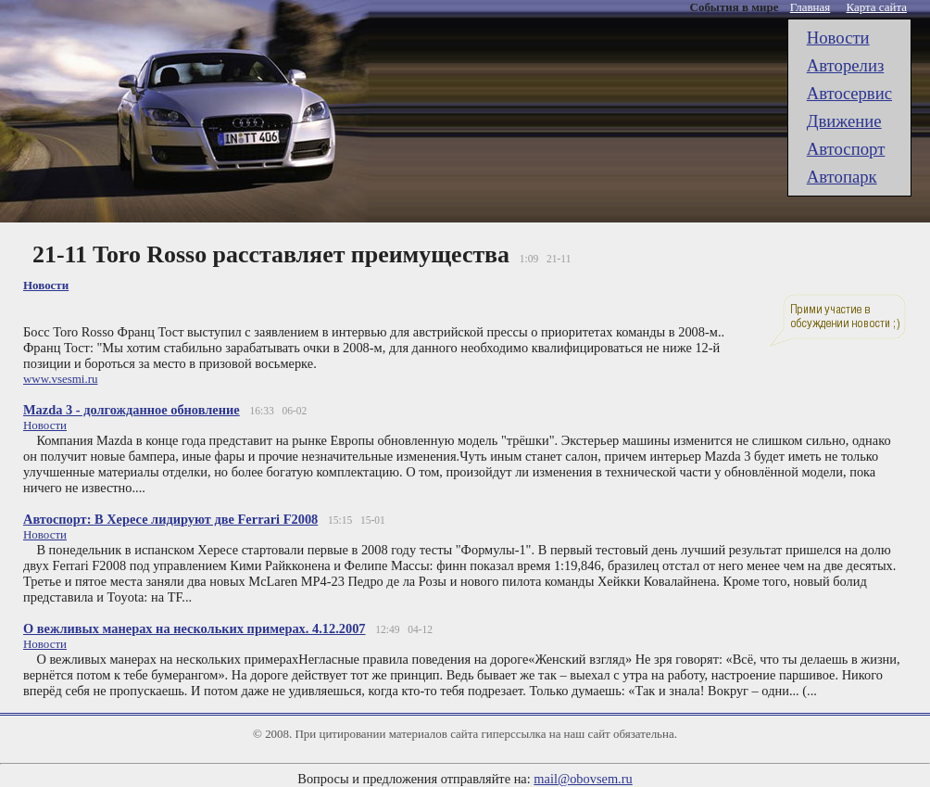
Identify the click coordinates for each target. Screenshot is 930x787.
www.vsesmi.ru (60, 379)
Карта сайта (877, 7)
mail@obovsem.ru (583, 778)
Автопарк (842, 176)
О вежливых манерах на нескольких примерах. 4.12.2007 (194, 628)
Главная (810, 7)
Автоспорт (846, 149)
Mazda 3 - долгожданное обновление (131, 409)
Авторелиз (846, 65)
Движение (844, 121)
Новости (838, 37)
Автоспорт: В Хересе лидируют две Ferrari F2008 (170, 519)
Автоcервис (849, 93)
